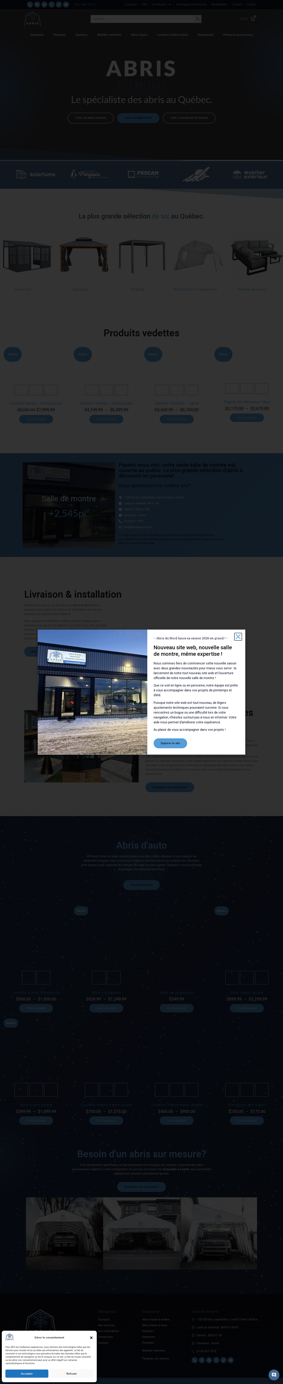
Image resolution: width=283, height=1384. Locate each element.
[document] (141, 692)
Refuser (71, 1373)
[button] (91, 1338)
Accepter (27, 1373)
